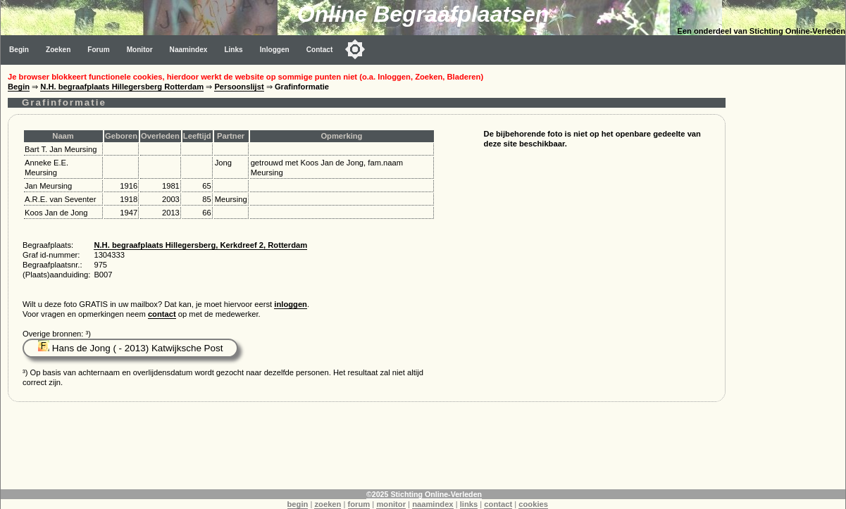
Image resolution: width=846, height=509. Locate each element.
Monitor (140, 50)
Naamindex (189, 50)
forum (359, 504)
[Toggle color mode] (355, 49)
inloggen (290, 304)
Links (233, 50)
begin (298, 504)
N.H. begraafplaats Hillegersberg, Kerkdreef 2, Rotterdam (200, 245)
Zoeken (58, 50)
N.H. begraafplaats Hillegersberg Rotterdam (122, 86)
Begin (19, 50)
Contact (319, 50)
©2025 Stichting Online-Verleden (424, 494)
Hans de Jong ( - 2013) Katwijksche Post (130, 348)
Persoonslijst (238, 86)
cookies (533, 504)
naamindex (432, 504)
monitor (391, 504)
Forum (98, 50)
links (469, 504)
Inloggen (275, 50)
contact (162, 314)
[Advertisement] (789, 276)
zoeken (327, 504)
